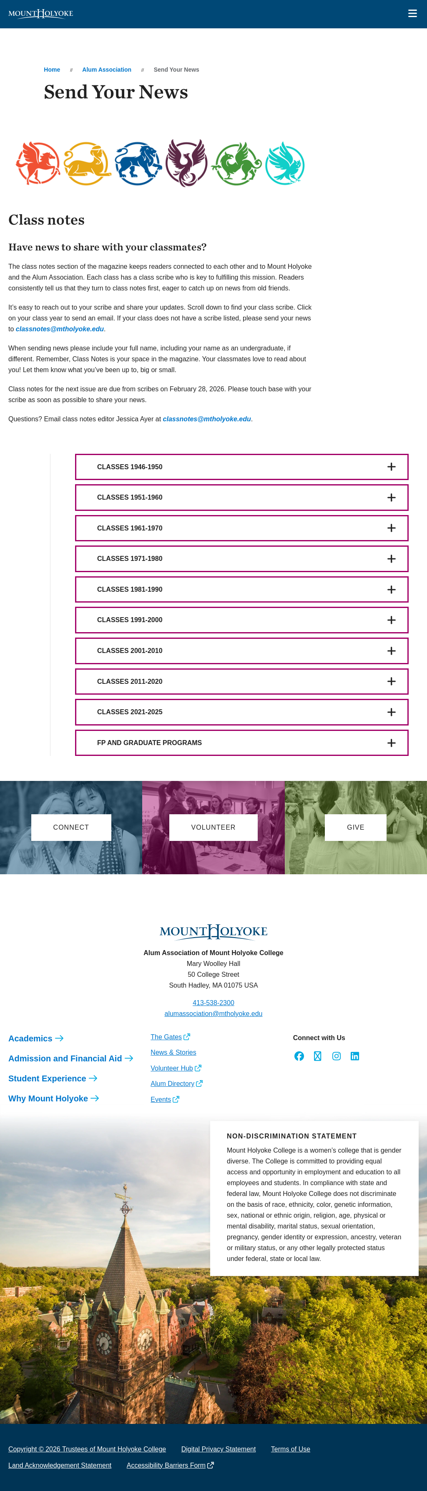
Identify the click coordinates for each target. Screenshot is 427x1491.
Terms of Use (290, 1449)
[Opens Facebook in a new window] (299, 1056)
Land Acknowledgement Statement (59, 1465)
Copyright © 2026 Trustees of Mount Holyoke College (87, 1449)
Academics (30, 1038)
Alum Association (106, 69)
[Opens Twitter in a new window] (317, 1056)
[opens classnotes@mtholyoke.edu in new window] (60, 329)
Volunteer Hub (172, 1068)
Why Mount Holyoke (48, 1098)
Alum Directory (172, 1083)
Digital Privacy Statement (218, 1449)
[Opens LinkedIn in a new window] (355, 1056)
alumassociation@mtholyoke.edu (213, 1013)
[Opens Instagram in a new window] (336, 1056)
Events (161, 1099)
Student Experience (47, 1078)
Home (52, 69)
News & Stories (173, 1052)
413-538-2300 (213, 1002)
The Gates (166, 1037)
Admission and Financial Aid (65, 1058)
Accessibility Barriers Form (166, 1465)
